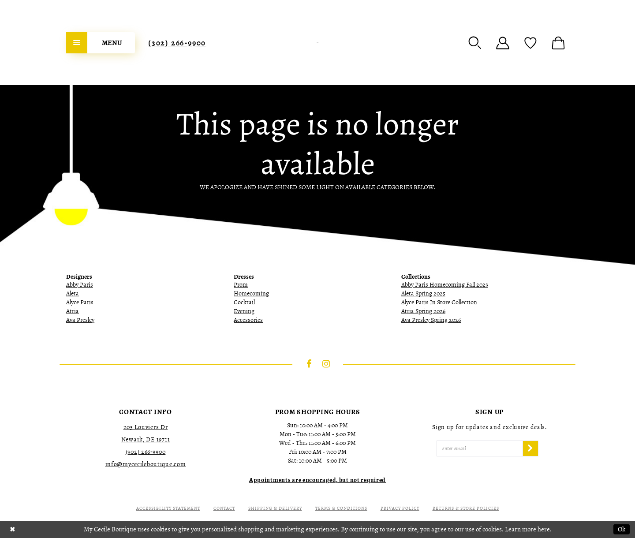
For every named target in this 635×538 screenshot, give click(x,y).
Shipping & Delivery (275, 508)
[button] (475, 42)
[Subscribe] (530, 448)
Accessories (248, 320)
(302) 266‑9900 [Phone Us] (177, 42)
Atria (72, 311)
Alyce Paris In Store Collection (439, 302)
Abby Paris (79, 284)
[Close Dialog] (12, 529)
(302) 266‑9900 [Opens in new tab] (146, 452)
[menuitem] (100, 42)
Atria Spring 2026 (423, 311)
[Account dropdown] (502, 42)
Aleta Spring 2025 (423, 293)
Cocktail (244, 302)
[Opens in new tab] (317, 480)
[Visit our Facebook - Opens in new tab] (309, 364)
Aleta (72, 293)
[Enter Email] (480, 448)
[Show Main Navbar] (100, 42)
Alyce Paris (79, 302)
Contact (224, 508)
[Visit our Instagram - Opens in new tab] (326, 364)
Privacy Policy (400, 508)
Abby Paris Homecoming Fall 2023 (444, 284)
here (544, 529)
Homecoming (251, 293)
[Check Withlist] (530, 42)
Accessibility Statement (168, 508)
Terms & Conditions (341, 508)
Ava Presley (80, 320)
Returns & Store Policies (466, 508)
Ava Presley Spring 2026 (431, 320)
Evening (244, 311)
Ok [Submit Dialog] (621, 529)
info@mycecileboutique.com (145, 464)
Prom (241, 284)
